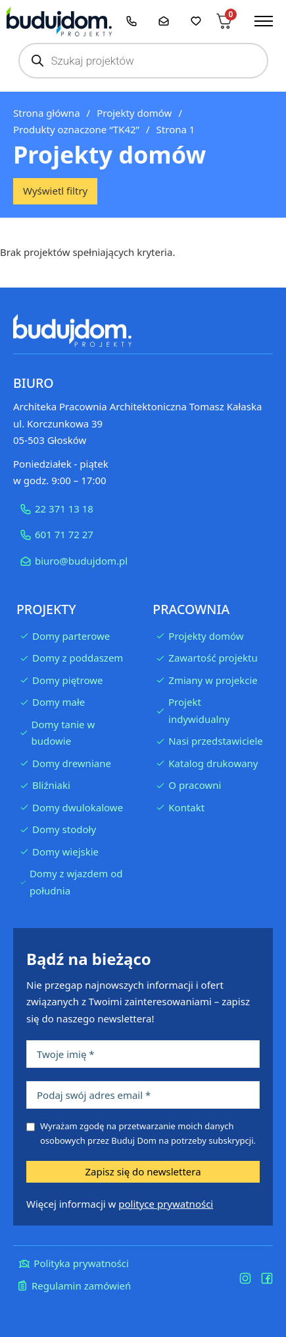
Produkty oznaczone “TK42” (76, 129)
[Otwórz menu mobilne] (263, 21)
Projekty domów (134, 112)
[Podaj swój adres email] (143, 1095)
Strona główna (46, 112)
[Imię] (143, 1054)
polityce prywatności (165, 1203)
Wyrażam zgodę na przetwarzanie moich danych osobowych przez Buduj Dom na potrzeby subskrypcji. (148, 1133)
